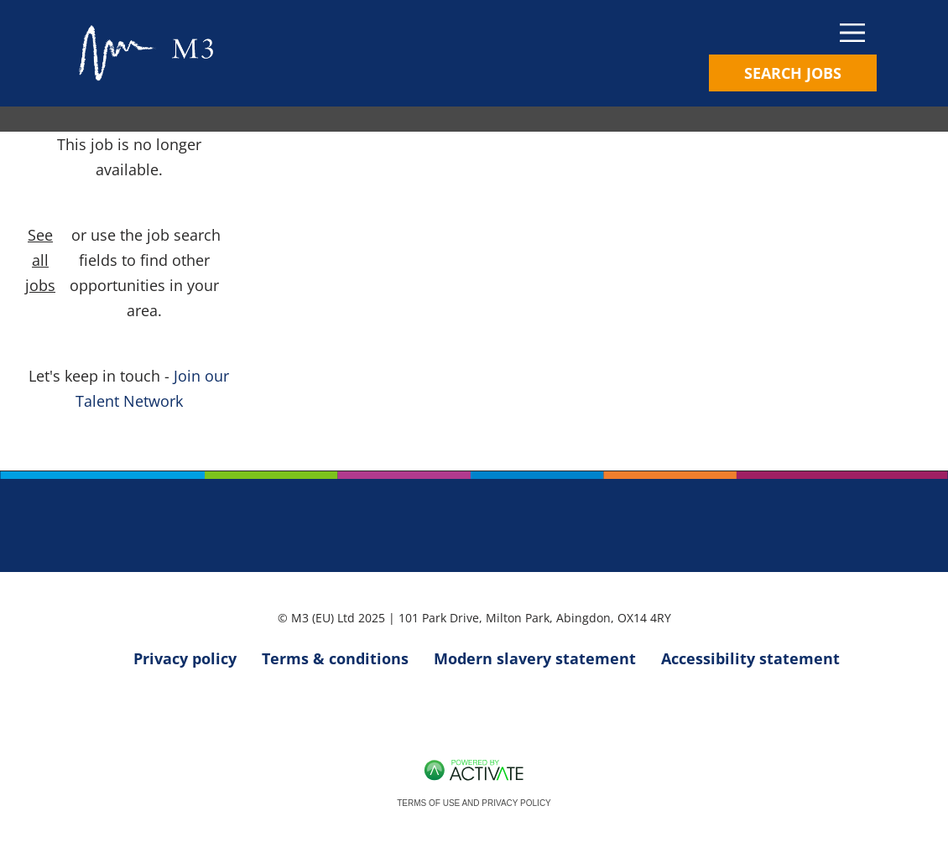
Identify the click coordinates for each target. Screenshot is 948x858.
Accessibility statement (750, 658)
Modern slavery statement (535, 658)
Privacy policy (185, 658)
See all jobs (40, 260)
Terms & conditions (335, 658)
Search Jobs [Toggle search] (792, 73)
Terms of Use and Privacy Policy (474, 803)
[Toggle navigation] (793, 33)
